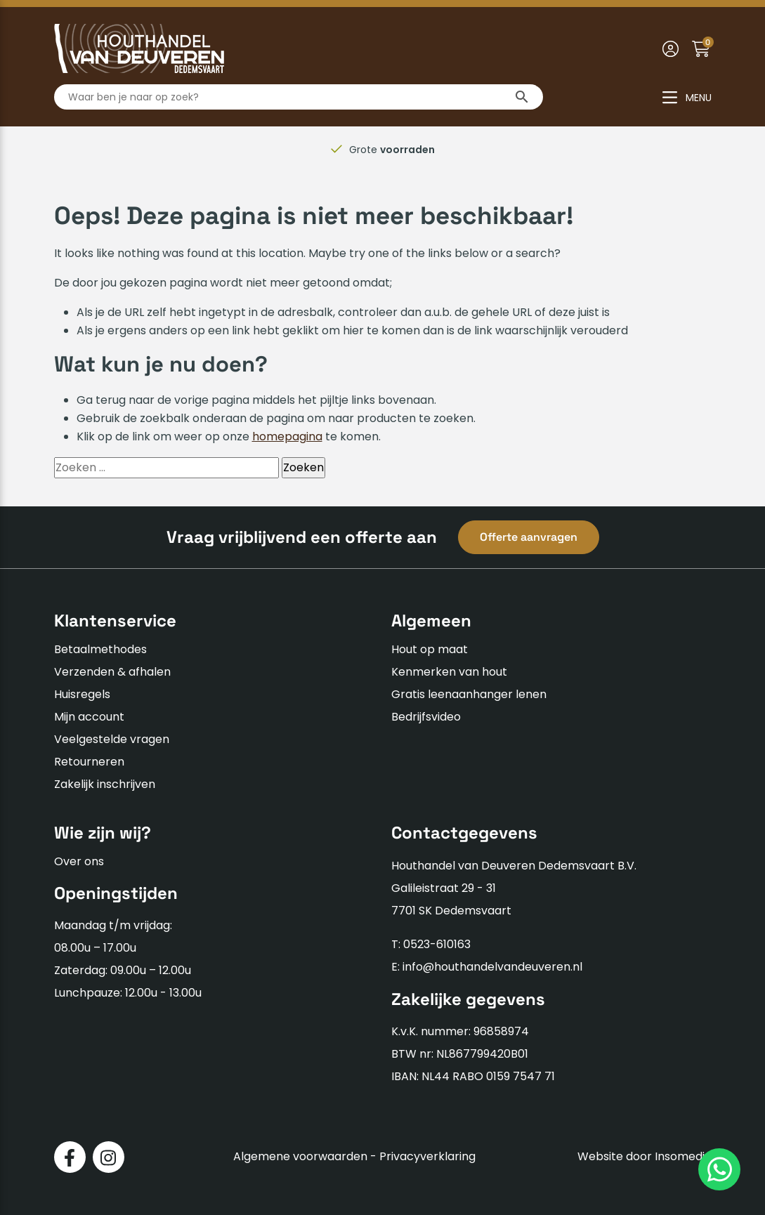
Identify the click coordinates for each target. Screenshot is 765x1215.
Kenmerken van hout (449, 672)
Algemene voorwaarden (300, 1156)
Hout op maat (429, 649)
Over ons (79, 861)
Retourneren (89, 762)
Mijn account (89, 717)
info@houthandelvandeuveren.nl (492, 967)
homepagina (287, 436)
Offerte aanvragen (528, 537)
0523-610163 (437, 944)
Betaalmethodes (100, 649)
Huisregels (82, 694)
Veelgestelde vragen (111, 739)
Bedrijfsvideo (426, 717)
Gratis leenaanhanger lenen (469, 694)
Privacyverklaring (427, 1156)
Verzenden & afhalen (112, 672)
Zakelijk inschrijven (104, 784)
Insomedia (683, 1156)
